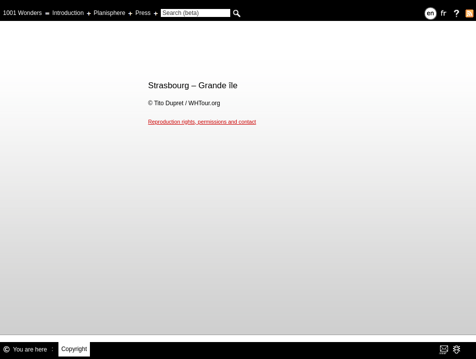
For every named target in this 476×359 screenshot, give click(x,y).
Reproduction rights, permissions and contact (202, 122)
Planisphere (109, 12)
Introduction (68, 12)
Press (143, 12)
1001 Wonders (22, 12)
